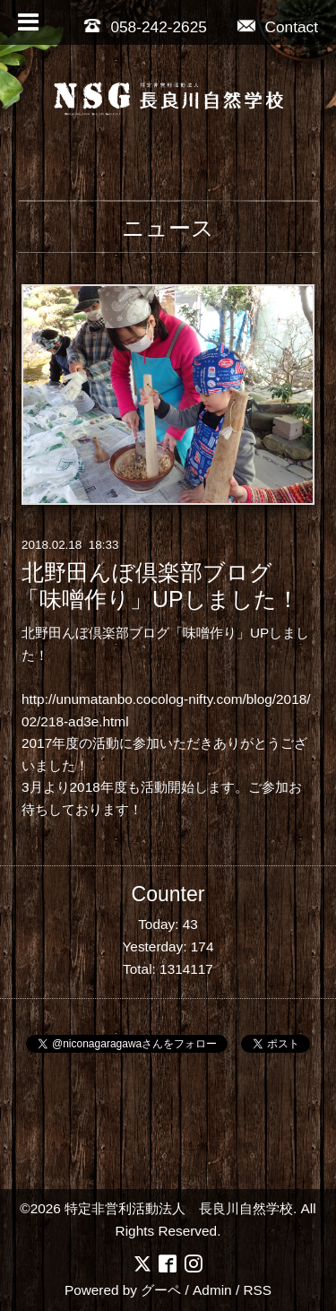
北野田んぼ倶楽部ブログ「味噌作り (129, 632)
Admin (212, 1290)
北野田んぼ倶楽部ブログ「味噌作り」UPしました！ (158, 586)
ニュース (168, 227)
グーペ (161, 1290)
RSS (257, 1290)
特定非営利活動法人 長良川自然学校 (179, 1208)
